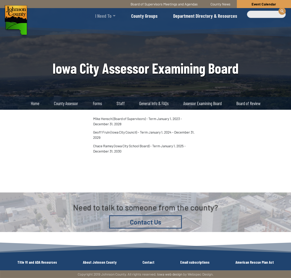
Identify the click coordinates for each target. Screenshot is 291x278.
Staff (121, 103)
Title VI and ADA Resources (37, 262)
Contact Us (145, 222)
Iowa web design (169, 274)
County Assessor (66, 103)
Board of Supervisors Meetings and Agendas (164, 4)
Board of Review (248, 103)
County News (220, 4)
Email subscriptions (195, 262)
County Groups (144, 16)
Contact (148, 262)
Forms (97, 103)
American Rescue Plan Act (254, 262)
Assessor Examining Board (202, 103)
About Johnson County (100, 262)
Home (35, 103)
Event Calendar (264, 4)
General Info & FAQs (154, 103)
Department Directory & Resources (205, 16)
